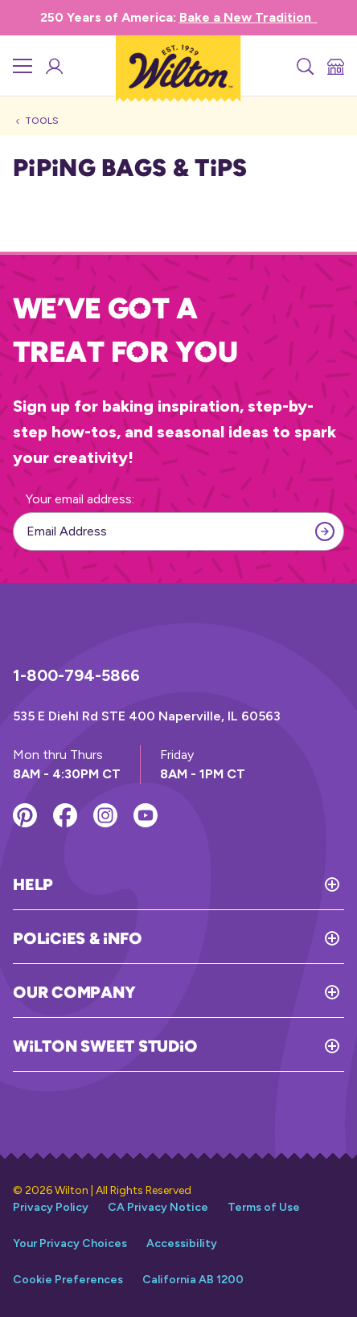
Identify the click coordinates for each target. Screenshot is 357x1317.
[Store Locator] (334, 66)
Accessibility (181, 1243)
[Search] (304, 66)
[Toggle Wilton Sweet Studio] (270, 1046)
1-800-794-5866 (76, 675)
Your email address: (80, 499)
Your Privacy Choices (70, 1243)
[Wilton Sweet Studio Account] (53, 66)
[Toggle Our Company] (239, 992)
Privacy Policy (50, 1207)
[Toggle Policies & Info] (243, 938)
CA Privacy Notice (158, 1207)
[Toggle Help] (198, 884)
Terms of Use (264, 1207)
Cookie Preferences (68, 1279)
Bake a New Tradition (248, 17)
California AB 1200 (193, 1279)
